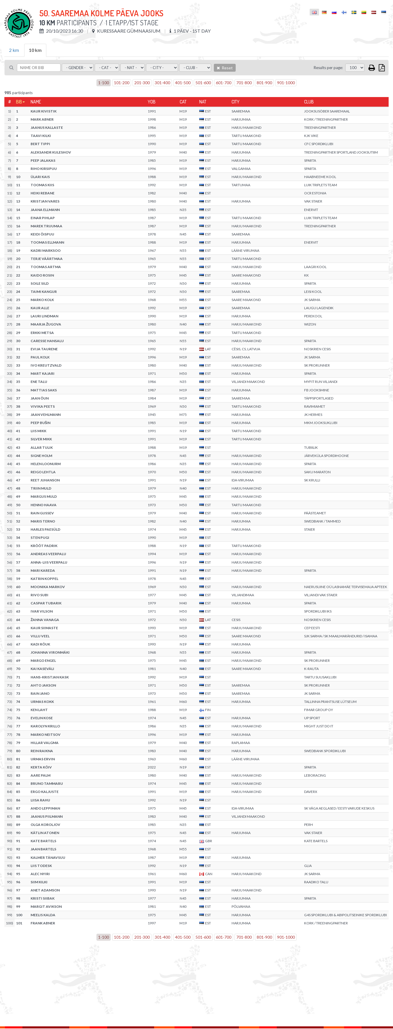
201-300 (142, 82)
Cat (183, 102)
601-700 (223, 82)
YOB (152, 102)
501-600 (203, 82)
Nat (202, 102)
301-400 (162, 82)
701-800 (244, 82)
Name (36, 102)
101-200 (121, 82)
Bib (19, 102)
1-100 (103, 82)
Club (309, 102)
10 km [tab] (35, 50)
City (235, 102)
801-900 (264, 82)
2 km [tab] (14, 50)
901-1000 (286, 82)
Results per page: (328, 67)
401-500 (183, 82)
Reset (225, 67)
